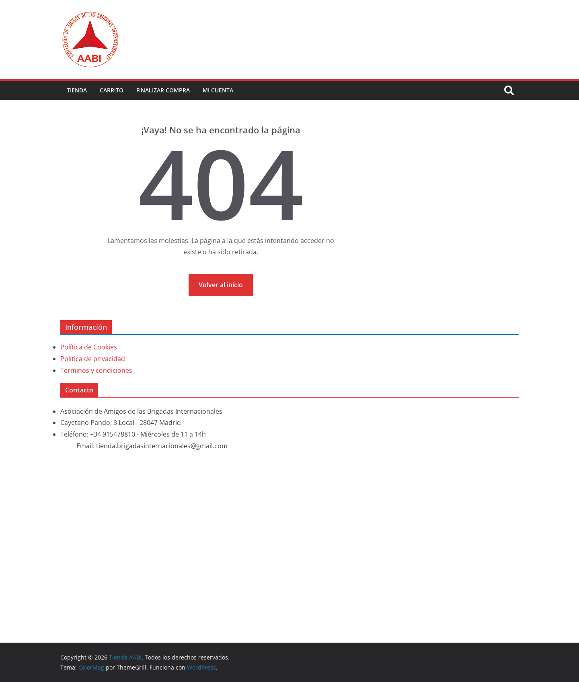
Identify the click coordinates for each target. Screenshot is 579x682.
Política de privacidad (92, 358)
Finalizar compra (163, 90)
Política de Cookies (88, 347)
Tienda (77, 90)
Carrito (111, 90)
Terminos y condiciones (96, 370)
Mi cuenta (218, 90)
